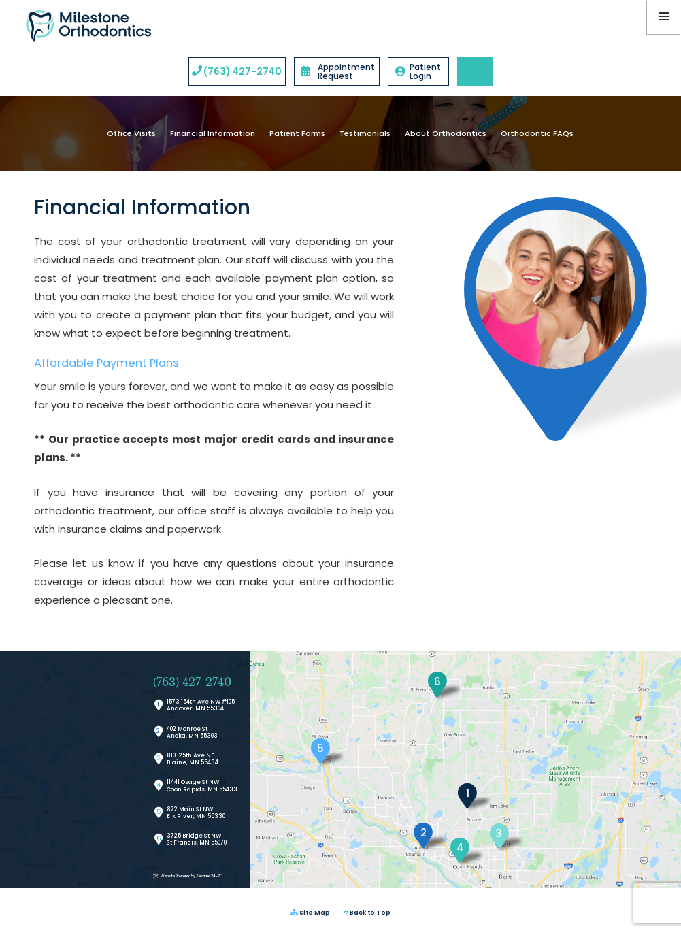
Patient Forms (297, 133)
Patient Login (418, 71)
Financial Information (212, 133)
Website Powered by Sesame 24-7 (187, 876)
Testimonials (365, 133)
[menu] (664, 17)
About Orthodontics (445, 133)
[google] (466, 71)
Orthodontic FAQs (537, 133)
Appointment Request (338, 71)
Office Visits (131, 133)
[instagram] (483, 71)
